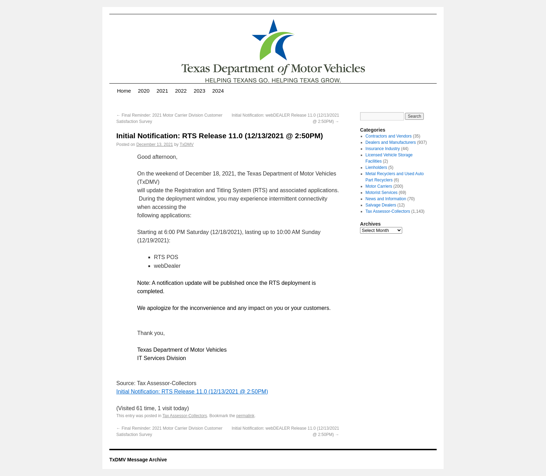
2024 (218, 91)
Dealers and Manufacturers (391, 142)
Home (124, 91)
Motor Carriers (379, 186)
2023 (199, 91)
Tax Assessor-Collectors (185, 415)
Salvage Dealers (381, 205)
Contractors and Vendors (389, 136)
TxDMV (187, 144)
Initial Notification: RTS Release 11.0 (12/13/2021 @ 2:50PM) (192, 392)
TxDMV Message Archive (138, 459)
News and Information (386, 198)
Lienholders (376, 167)
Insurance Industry (383, 148)
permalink (245, 415)
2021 (162, 91)
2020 (143, 91)
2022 (181, 91)
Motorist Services (382, 192)
